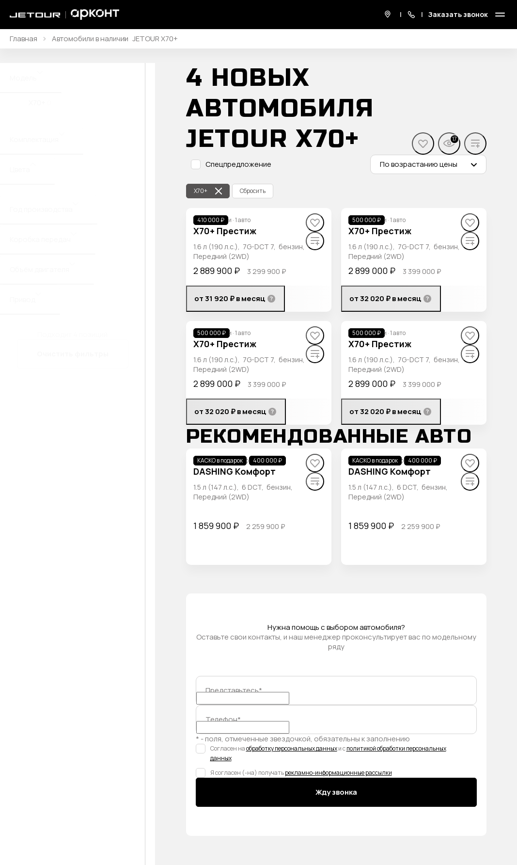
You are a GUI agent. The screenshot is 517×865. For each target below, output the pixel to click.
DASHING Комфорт (234, 471)
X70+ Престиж (224, 231)
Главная (23, 39)
